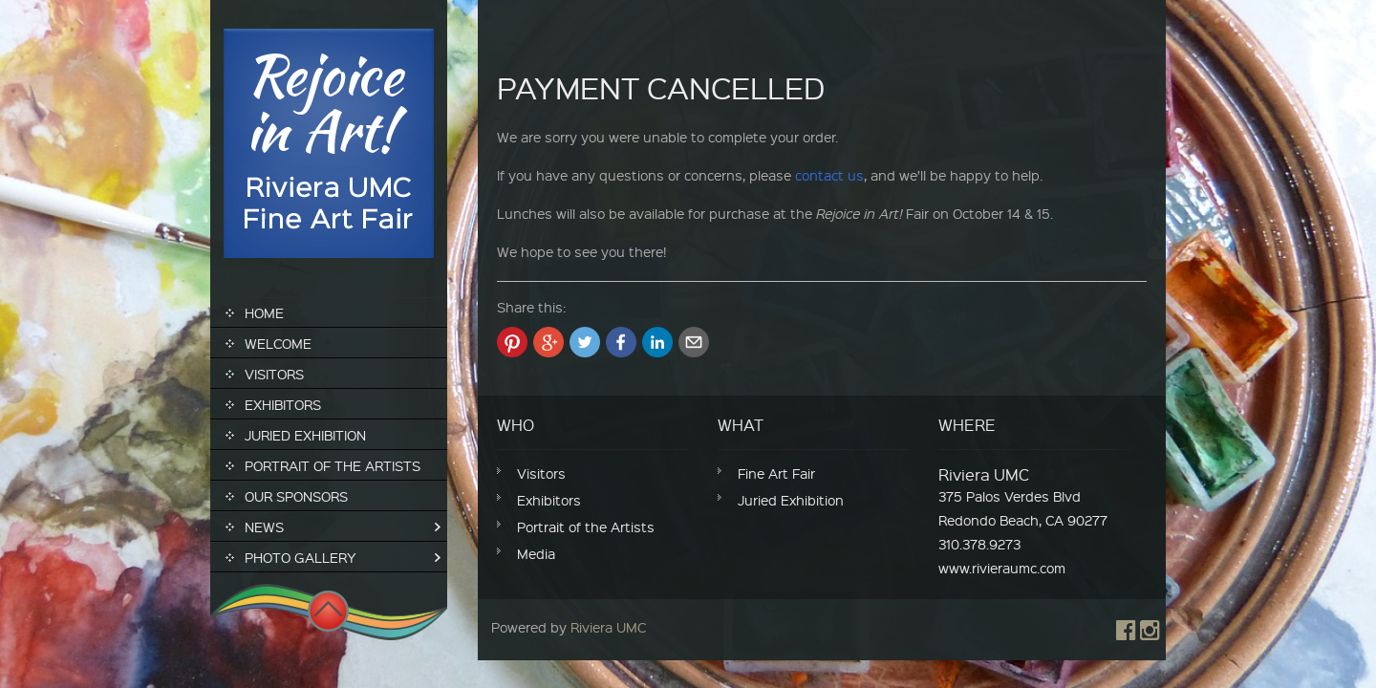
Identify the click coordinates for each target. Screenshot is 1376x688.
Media (536, 553)
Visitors (274, 373)
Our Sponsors (296, 496)
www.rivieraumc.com (1001, 567)
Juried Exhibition (305, 434)
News (264, 526)
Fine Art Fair (776, 473)
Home (264, 312)
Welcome (278, 343)
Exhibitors (283, 404)
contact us (829, 174)
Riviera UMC (608, 626)
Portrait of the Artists (332, 465)
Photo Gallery (300, 557)
